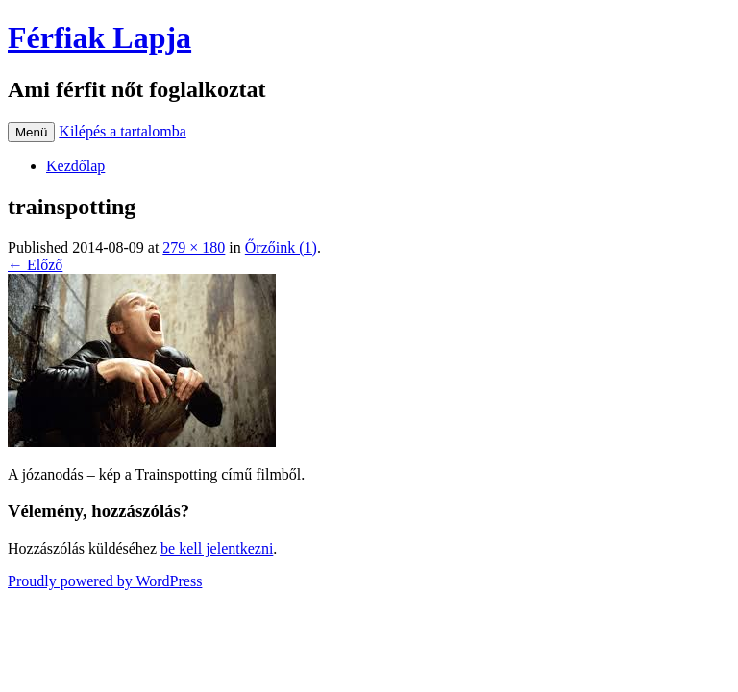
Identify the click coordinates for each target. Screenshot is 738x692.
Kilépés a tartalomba (122, 131)
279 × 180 (193, 247)
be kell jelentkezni (216, 548)
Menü (31, 132)
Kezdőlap (75, 166)
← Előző (35, 265)
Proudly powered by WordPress (105, 581)
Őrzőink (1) (281, 247)
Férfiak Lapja (99, 37)
